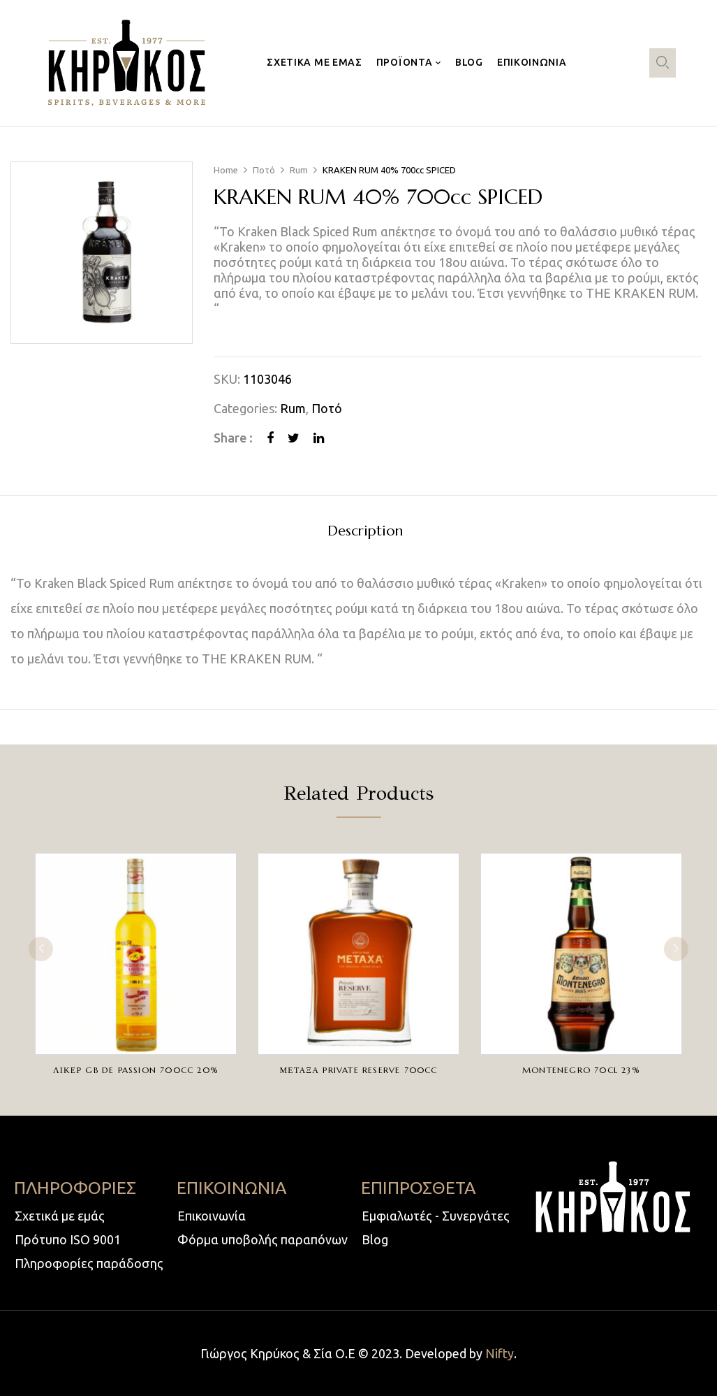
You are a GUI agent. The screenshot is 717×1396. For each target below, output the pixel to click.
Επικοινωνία (211, 1216)
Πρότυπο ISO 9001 (68, 1239)
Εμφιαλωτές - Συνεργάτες (436, 1216)
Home (226, 170)
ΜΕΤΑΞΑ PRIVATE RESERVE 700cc (358, 1070)
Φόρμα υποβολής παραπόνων (262, 1239)
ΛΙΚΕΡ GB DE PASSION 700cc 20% (136, 1070)
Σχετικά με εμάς (60, 1216)
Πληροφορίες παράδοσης (89, 1263)
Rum (299, 170)
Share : (233, 438)
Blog (375, 1239)
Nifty (499, 1353)
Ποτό (264, 170)
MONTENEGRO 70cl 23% (581, 1070)
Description (365, 532)
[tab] (365, 533)
